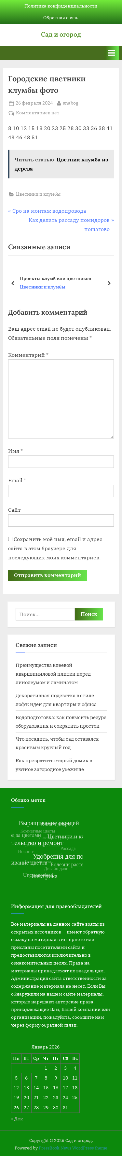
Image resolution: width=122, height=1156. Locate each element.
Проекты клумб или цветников (55, 278)
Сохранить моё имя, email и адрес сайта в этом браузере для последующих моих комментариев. (55, 548)
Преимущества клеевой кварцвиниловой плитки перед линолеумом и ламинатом (53, 673)
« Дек (17, 1119)
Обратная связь (60, 18)
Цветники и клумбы (38, 194)
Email (17, 480)
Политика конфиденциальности (60, 6)
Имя (15, 451)
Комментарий (28, 355)
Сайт (14, 509)
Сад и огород (61, 34)
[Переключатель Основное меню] (111, 53)
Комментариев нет (37, 113)
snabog (70, 102)
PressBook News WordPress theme (73, 1148)
